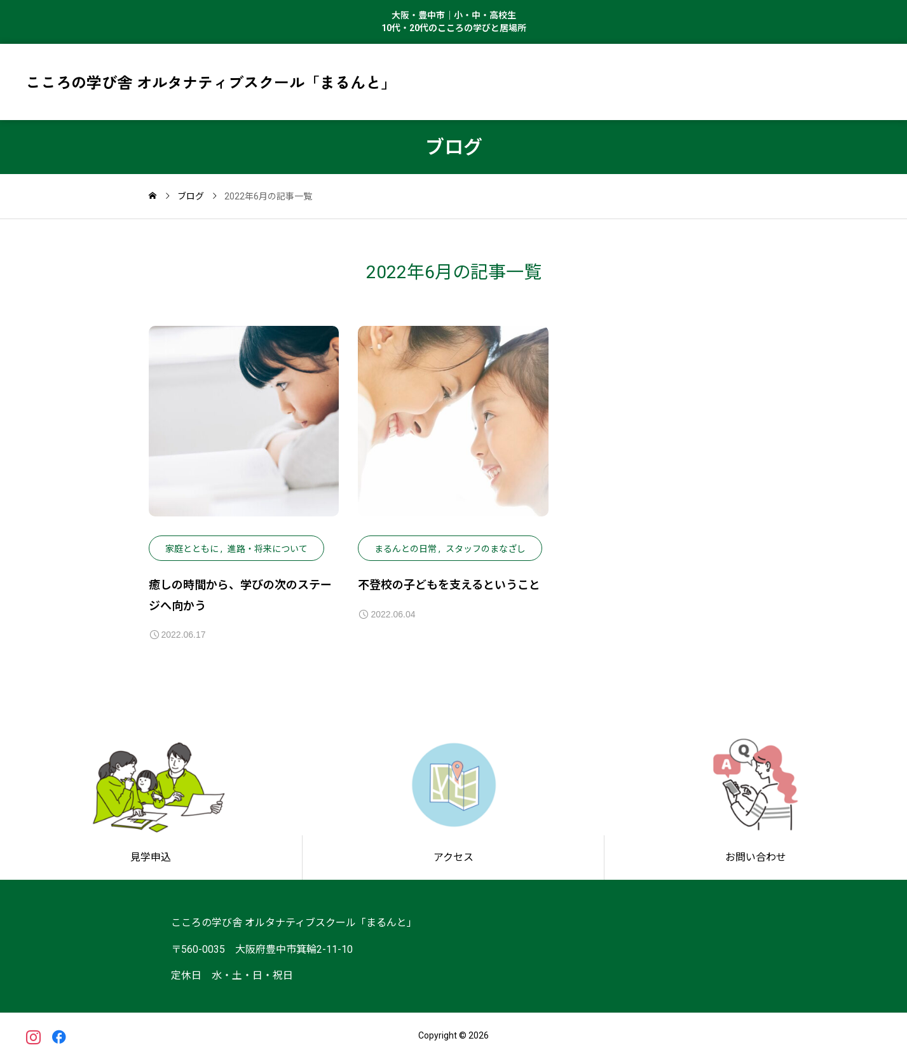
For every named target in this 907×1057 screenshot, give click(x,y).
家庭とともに (192, 549)
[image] (244, 430)
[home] (152, 196)
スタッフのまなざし (486, 549)
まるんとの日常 (405, 549)
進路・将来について (268, 549)
